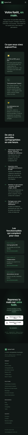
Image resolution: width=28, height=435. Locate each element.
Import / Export (8, 376)
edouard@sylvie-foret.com (11, 432)
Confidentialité (8, 423)
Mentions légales (9, 420)
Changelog (7, 406)
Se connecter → (14, 328)
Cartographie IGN (9, 367)
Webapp (7, 363)
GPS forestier (8, 365)
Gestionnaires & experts (10, 386)
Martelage (7, 390)
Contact (7, 418)
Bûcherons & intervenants (11, 388)
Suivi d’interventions (9, 395)
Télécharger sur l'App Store (13, 317)
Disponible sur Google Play (13, 323)
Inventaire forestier (9, 392)
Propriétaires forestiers (10, 384)
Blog (6, 402)
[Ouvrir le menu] (25, 2)
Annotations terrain (9, 370)
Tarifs (6, 409)
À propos (7, 416)
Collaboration (8, 374)
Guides (6, 404)
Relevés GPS (8, 372)
